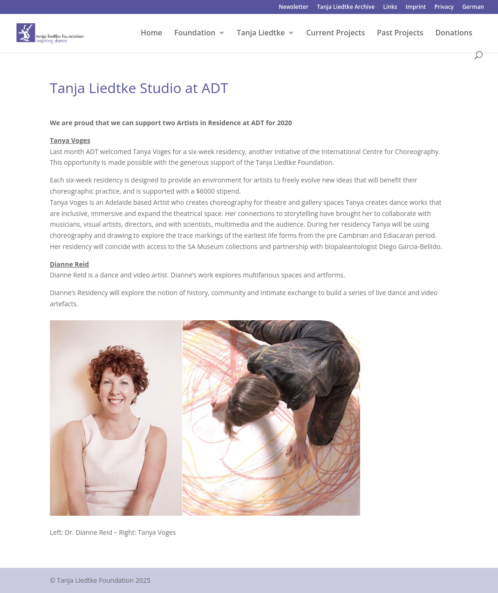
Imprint (416, 7)
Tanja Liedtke (261, 33)
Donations (453, 33)
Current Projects (335, 33)
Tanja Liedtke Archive (346, 7)
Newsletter (293, 7)
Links (390, 7)
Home (151, 33)
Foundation (195, 33)
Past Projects (400, 33)
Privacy (444, 7)
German (473, 7)
